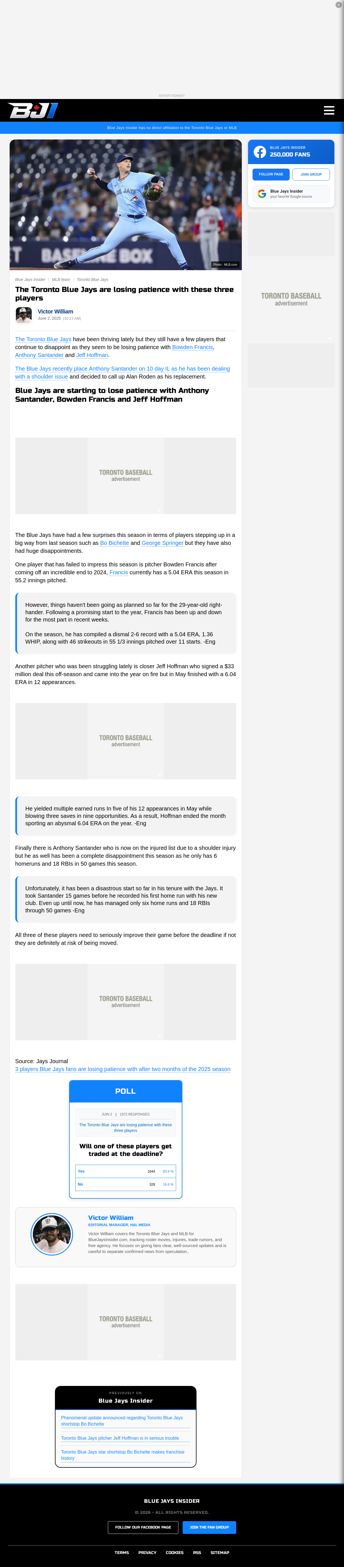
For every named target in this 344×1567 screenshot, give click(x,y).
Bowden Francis (192, 347)
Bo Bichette (114, 543)
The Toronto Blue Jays (43, 339)
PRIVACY (147, 1552)
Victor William (55, 311)
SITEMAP (220, 1552)
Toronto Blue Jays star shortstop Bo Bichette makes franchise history (123, 1455)
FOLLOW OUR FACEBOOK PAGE (143, 1527)
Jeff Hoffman (92, 355)
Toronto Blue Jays (92, 279)
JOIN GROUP (311, 174)
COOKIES (174, 1552)
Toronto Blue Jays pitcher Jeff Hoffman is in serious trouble (120, 1438)
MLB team (61, 279)
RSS (197, 1552)
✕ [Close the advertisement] (338, 5)
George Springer (162, 543)
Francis (119, 572)
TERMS (122, 1552)
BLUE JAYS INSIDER (172, 1501)
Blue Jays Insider (30, 279)
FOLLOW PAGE (271, 174)
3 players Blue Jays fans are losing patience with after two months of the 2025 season (122, 1069)
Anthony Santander (39, 355)
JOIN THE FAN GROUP (209, 1527)
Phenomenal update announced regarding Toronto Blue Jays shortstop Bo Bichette (122, 1420)
